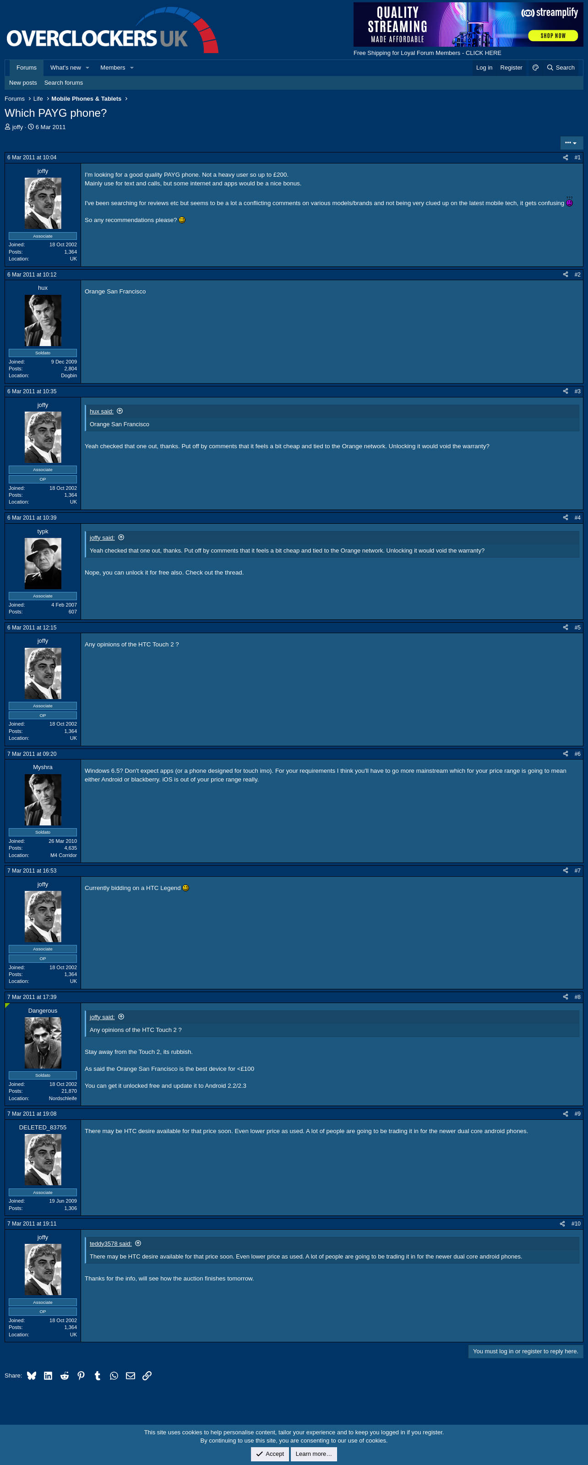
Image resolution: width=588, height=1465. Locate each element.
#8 (578, 997)
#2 (578, 274)
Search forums (63, 82)
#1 (578, 157)
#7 (578, 871)
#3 (578, 391)
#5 (578, 627)
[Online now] (7, 1005)
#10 (576, 1224)
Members (112, 67)
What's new (65, 67)
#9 (578, 1114)
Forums (26, 67)
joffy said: (102, 537)
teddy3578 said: (111, 1243)
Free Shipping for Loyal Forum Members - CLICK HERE (427, 52)
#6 (578, 754)
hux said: (102, 411)
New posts (23, 82)
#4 (578, 518)
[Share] (566, 157)
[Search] (560, 68)
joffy (17, 127)
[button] (88, 68)
